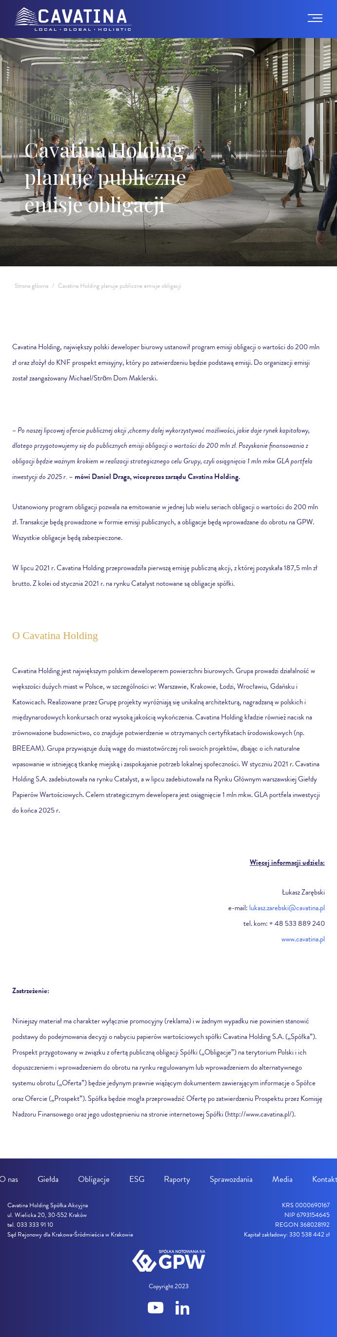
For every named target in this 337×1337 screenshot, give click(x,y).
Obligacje (94, 1179)
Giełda (48, 1179)
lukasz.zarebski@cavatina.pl (287, 907)
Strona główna (31, 286)
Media (282, 1179)
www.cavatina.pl (303, 939)
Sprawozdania (231, 1179)
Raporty (177, 1179)
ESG (136, 1179)
